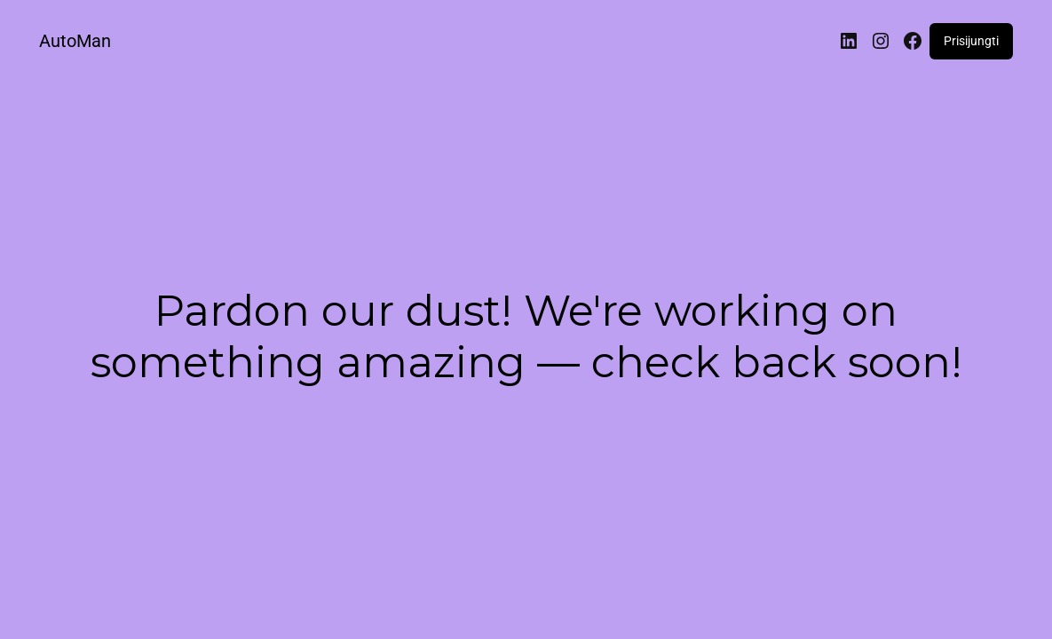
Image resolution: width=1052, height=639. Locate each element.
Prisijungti (971, 41)
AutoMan (75, 40)
